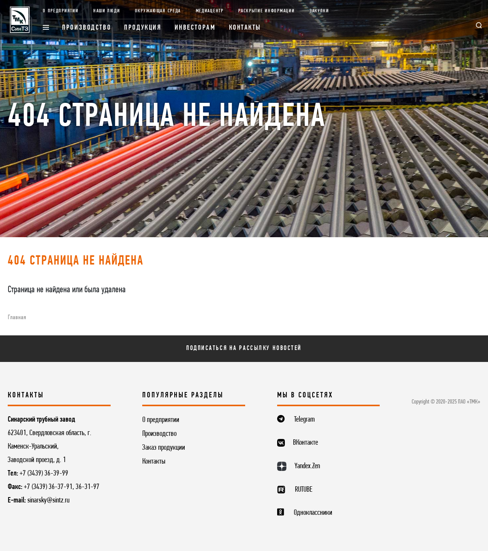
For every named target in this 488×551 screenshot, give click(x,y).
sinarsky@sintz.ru (48, 500)
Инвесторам (195, 28)
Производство (86, 28)
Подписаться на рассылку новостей (244, 348)
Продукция (142, 28)
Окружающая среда (158, 10)
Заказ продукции (163, 448)
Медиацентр (210, 10)
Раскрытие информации (266, 10)
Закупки (319, 10)
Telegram (304, 420)
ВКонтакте (305, 443)
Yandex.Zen (307, 466)
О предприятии (60, 10)
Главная (17, 317)
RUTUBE (303, 490)
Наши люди (106, 10)
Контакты (245, 28)
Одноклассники (313, 513)
